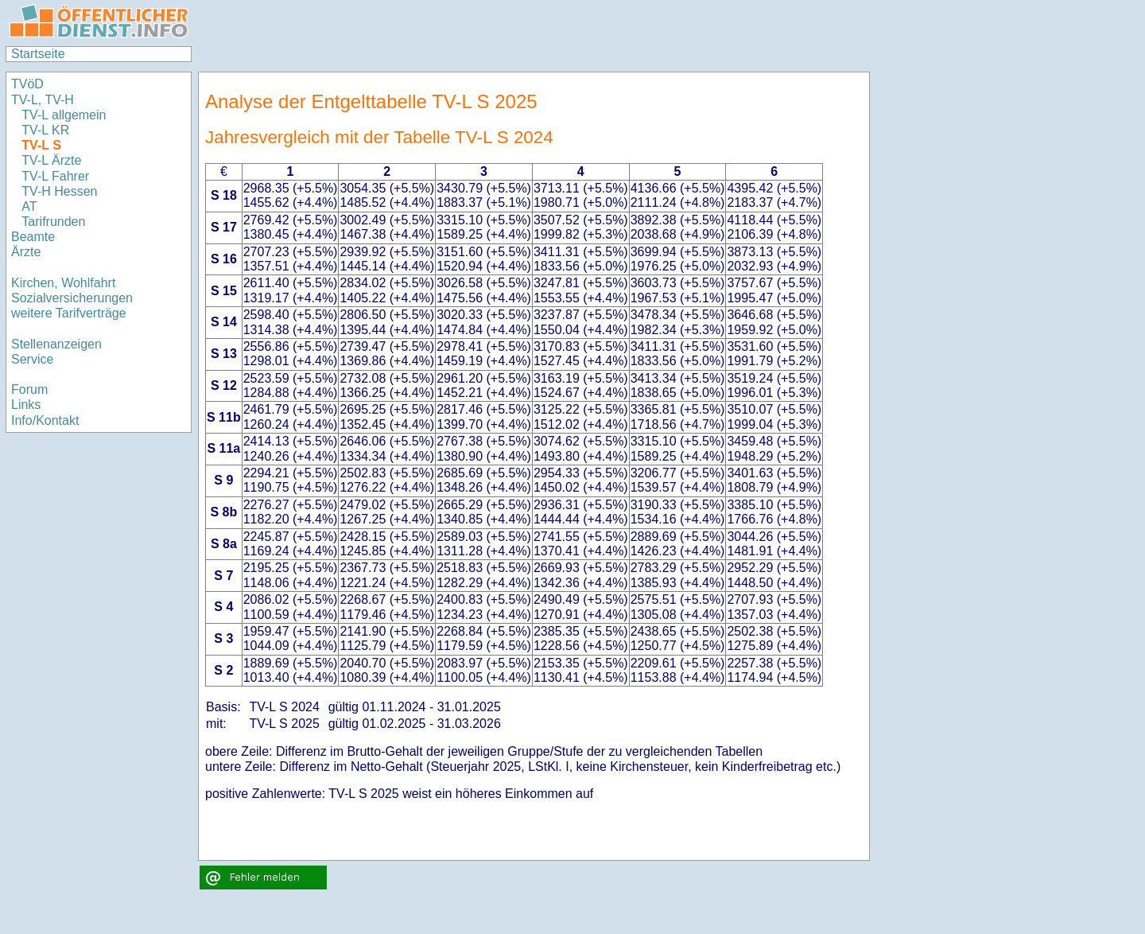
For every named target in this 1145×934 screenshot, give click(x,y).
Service (32, 359)
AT (29, 206)
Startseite (38, 53)
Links (26, 404)
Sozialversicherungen (72, 298)
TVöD (27, 84)
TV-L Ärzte (51, 160)
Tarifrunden (55, 221)
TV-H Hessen (59, 191)
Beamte (33, 236)
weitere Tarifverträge (68, 313)
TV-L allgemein (63, 115)
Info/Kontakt (45, 420)
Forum (29, 389)
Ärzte (26, 252)
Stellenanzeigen (56, 344)
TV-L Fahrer (55, 176)
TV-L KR (46, 130)
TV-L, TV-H (42, 100)
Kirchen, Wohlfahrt (63, 283)
